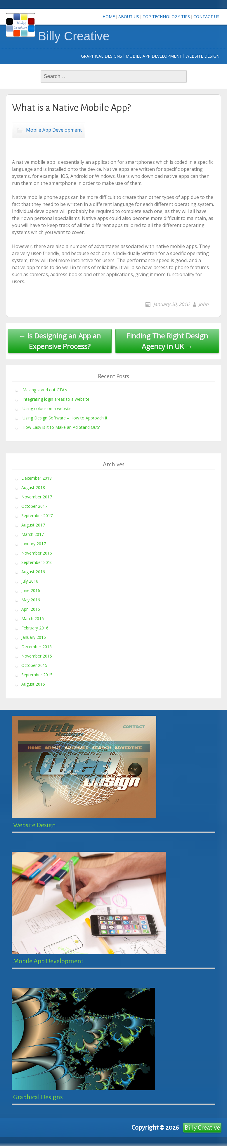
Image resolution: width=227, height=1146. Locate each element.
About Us (128, 16)
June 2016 (30, 590)
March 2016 (32, 618)
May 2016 (30, 599)
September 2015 (37, 674)
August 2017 (33, 524)
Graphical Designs (101, 56)
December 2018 (36, 478)
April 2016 (30, 609)
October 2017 (34, 506)
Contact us (206, 16)
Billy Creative (74, 36)
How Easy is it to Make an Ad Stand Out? (61, 427)
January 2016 (33, 637)
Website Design (202, 56)
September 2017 (37, 515)
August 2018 (33, 487)
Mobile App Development (154, 56)
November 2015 (36, 655)
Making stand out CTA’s (44, 390)
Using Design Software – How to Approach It (65, 418)
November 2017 (36, 496)
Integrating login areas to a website (55, 399)
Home (109, 16)
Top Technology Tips (166, 16)
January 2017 (33, 543)
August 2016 (33, 571)
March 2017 (32, 534)
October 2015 (34, 665)
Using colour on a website (47, 408)
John (204, 304)
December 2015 (36, 646)
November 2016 (36, 552)
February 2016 (34, 627)
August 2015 (33, 683)
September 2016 (37, 562)
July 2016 (29, 581)
